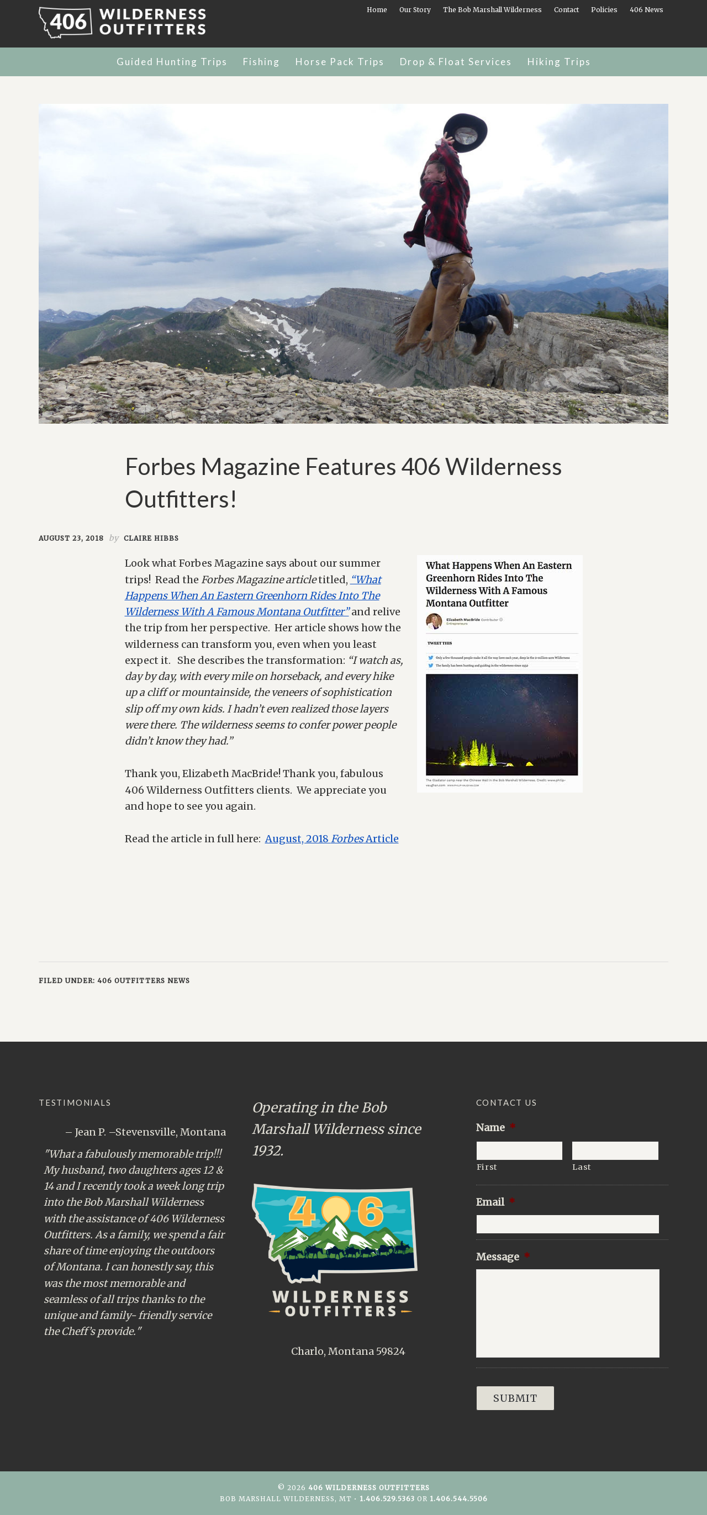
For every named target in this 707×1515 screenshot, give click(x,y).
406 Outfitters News (143, 980)
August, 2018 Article (332, 838)
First (487, 1167)
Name (496, 1127)
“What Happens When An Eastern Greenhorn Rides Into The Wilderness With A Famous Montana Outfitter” (253, 596)
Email (495, 1202)
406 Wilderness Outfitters (135, 22)
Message (503, 1256)
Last (582, 1167)
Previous (208, 1354)
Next (218, 1354)
